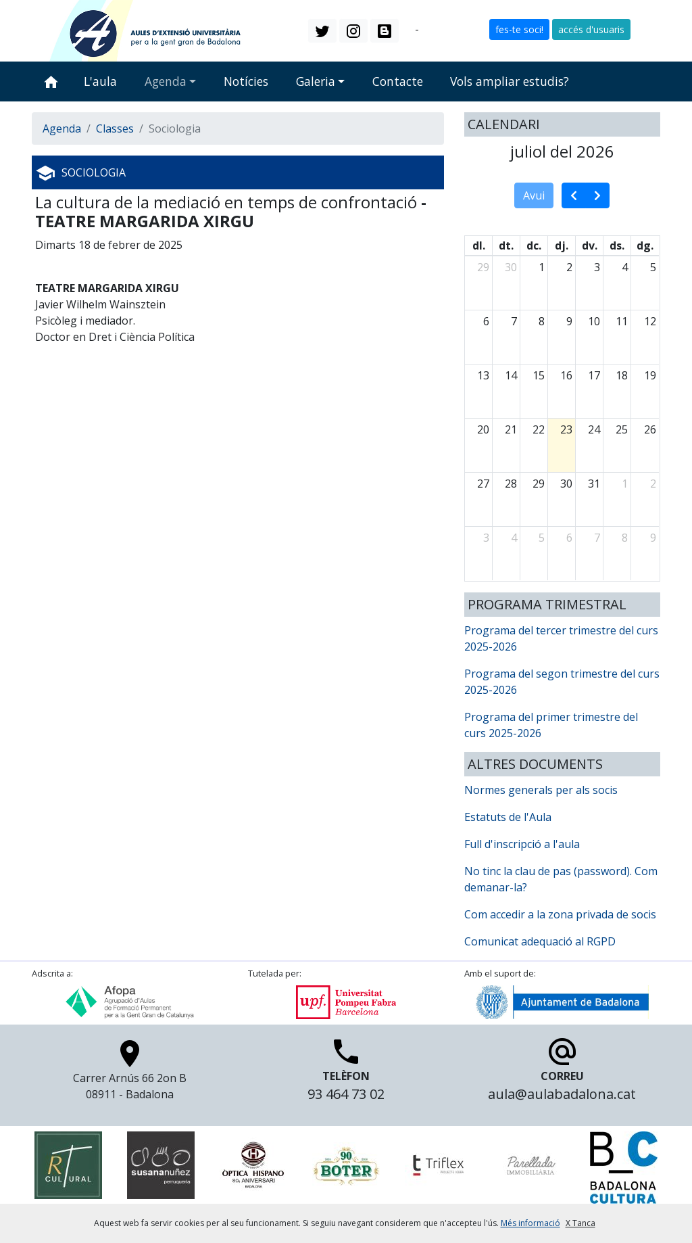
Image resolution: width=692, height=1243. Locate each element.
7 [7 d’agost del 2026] (597, 537)
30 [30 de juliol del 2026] (566, 483)
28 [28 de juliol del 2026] (511, 483)
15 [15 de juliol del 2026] (539, 375)
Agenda (166, 81)
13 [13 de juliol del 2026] (483, 375)
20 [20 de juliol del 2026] (483, 429)
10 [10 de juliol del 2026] (594, 321)
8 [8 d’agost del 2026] (625, 537)
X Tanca (580, 1223)
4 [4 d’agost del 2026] (514, 537)
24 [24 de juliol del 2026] (594, 429)
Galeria (315, 81)
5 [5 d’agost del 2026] (542, 537)
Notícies (246, 81)
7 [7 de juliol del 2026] (514, 321)
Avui (534, 195)
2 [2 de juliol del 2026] (569, 267)
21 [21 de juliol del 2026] (511, 429)
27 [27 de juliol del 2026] (483, 483)
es (427, 29)
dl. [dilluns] (478, 245)
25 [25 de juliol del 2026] (622, 429)
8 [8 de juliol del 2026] (542, 321)
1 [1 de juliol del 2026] (542, 267)
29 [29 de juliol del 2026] (539, 483)
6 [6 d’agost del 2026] (569, 537)
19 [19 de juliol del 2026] (650, 375)
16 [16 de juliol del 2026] (566, 375)
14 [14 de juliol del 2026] (511, 375)
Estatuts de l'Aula (507, 817)
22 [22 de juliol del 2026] (539, 429)
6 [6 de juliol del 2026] (486, 321)
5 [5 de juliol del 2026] (653, 267)
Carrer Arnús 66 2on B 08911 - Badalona (130, 1073)
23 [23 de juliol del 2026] (566, 429)
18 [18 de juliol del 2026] (622, 375)
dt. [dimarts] (506, 245)
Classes (115, 128)
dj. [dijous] (561, 245)
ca (406, 29)
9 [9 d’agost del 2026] (653, 537)
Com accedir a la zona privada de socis (560, 914)
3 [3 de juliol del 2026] (597, 267)
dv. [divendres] (589, 245)
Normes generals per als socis (541, 789)
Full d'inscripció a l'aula (522, 844)
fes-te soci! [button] (519, 29)
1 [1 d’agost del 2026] (625, 483)
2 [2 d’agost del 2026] (653, 483)
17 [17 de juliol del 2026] (594, 375)
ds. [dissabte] (617, 245)
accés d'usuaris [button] (591, 29)
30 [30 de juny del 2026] (511, 267)
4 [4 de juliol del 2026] (625, 267)
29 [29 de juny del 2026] (483, 267)
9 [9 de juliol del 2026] (569, 321)
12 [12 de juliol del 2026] (650, 321)
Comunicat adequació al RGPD (540, 941)
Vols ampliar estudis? (509, 81)
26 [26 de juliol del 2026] (650, 429)
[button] (322, 30)
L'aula (100, 81)
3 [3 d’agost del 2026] (486, 537)
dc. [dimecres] (533, 245)
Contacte (397, 81)
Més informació (530, 1223)
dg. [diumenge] (645, 245)
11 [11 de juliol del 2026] (622, 321)
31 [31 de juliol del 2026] (594, 483)
